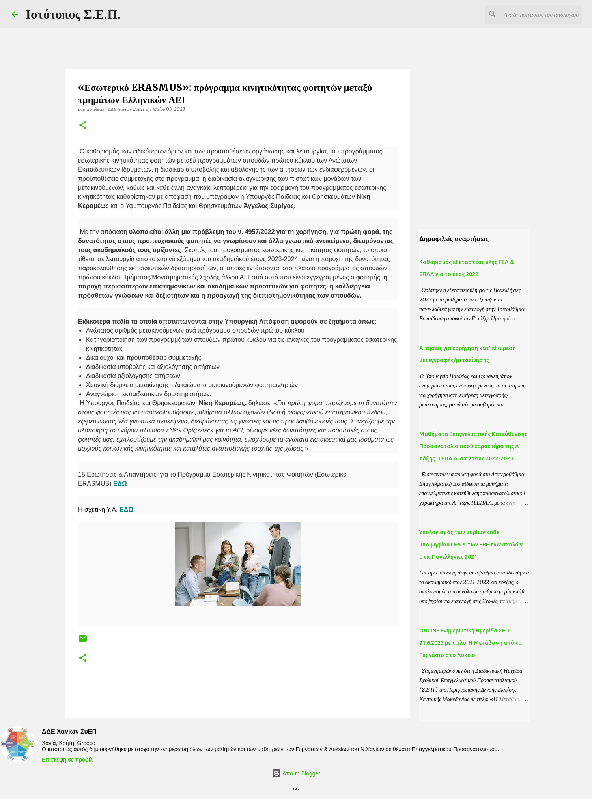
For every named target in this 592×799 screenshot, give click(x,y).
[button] (83, 125)
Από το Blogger (296, 773)
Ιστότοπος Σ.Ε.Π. (73, 14)
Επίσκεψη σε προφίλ (67, 759)
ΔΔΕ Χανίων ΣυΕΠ (69, 731)
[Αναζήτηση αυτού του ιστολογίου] (540, 14)
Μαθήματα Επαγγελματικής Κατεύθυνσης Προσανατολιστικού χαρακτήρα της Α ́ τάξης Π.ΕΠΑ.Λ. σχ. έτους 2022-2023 (473, 446)
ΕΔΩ (121, 483)
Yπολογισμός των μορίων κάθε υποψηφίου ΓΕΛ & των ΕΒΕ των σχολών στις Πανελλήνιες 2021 (471, 544)
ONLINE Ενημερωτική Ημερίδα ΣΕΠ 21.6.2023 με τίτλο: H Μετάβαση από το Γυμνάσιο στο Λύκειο (470, 642)
